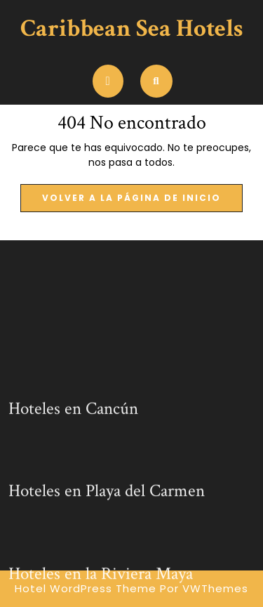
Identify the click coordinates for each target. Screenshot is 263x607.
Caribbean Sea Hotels (131, 28)
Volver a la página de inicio (142, 201)
